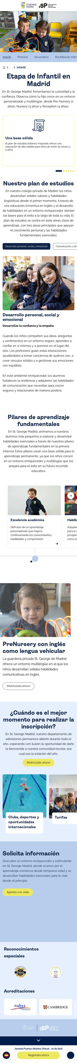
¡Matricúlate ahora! (33, 686)
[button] (6, 1055)
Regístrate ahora (38, 1055)
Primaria (23, 57)
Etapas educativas (13, 67)
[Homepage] (6, 67)
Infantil (7, 57)
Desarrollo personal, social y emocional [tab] (26, 260)
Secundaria (41, 57)
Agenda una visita (18, 906)
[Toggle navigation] (70, 1055)
